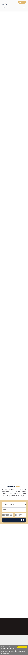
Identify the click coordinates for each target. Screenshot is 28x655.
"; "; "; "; (14, 509)
